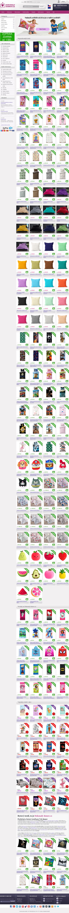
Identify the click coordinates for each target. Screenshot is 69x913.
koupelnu (35, 832)
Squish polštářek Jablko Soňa (35, 564)
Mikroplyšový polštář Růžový (62, 310)
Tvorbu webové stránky (23, 911)
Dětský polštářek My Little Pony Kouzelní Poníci (35, 890)
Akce (2, 31)
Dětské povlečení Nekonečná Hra (22, 738)
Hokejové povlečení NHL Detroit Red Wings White (61, 793)
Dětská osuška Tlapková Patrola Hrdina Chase (21, 679)
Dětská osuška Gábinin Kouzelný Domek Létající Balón (49, 57)
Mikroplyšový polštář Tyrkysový (47, 293)
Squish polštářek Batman (34, 492)
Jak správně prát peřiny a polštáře (6, 75)
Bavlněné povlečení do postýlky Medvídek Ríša (35, 129)
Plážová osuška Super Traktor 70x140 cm (35, 347)
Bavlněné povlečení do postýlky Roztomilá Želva (22, 129)
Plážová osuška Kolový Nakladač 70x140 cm (61, 347)
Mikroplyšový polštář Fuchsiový (21, 329)
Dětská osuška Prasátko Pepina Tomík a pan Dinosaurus (35, 679)
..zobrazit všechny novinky (5, 124)
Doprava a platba (5, 49)
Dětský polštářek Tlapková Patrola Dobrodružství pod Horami (35, 854)
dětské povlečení (60, 826)
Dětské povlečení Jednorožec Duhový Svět (62, 438)
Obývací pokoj (8, 22)
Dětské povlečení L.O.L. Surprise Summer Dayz (61, 738)
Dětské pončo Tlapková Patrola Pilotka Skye (49, 661)
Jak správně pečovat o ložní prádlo (7, 78)
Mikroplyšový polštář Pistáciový (61, 257)
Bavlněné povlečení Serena (48, 546)
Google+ (59, 901)
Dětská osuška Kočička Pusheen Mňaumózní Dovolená (22, 720)
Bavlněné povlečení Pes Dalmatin (34, 456)
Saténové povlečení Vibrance (62, 492)
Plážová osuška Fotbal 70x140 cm (22, 347)
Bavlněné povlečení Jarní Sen (49, 165)
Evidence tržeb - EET (6, 61)
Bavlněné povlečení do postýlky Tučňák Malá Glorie (62, 129)
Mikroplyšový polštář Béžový (62, 328)
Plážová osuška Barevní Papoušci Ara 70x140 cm (48, 366)
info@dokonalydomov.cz (48, 899)
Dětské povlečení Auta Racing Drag (62, 456)
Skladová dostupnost (5, 53)
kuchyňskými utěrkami (58, 829)
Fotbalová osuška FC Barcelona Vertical (22, 57)
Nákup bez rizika (5, 51)
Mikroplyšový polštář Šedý (35, 328)
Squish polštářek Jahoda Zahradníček (61, 565)
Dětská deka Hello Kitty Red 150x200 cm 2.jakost (22, 811)
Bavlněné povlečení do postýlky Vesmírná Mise (22, 166)
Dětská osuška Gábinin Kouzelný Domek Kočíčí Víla (35, 697)
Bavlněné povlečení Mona (34, 546)
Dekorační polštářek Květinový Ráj (49, 811)
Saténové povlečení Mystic (21, 510)
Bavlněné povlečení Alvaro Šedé (22, 792)
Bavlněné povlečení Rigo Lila (35, 792)
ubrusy (22, 829)
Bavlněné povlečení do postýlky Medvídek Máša (49, 129)
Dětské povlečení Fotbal (48, 455)
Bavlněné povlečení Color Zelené (61, 238)
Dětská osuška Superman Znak (49, 756)
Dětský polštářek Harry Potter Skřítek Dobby (22, 854)
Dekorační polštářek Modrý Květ (62, 811)
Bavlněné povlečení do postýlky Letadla (49, 148)
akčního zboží (32, 821)
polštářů (56, 820)
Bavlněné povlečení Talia (61, 528)
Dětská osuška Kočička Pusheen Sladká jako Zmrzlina (49, 720)
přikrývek (53, 820)
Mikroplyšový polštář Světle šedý (49, 329)
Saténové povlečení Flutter (21, 528)
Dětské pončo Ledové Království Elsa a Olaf (21, 661)
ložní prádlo (33, 822)
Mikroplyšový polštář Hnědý (49, 274)
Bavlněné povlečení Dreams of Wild (49, 184)
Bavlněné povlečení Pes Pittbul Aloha (49, 738)
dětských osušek (34, 828)
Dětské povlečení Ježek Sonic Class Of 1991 (62, 890)
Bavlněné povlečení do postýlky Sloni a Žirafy (62, 148)
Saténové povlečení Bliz (48, 510)
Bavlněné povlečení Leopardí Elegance (35, 202)
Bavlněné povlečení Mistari (62, 183)
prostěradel (49, 820)
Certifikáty (4, 89)
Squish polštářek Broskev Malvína (48, 584)
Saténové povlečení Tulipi (48, 492)
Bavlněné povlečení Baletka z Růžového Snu (22, 456)
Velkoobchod (4, 56)
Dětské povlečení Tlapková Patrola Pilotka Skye (48, 384)
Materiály (3, 87)
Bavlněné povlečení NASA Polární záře (48, 775)
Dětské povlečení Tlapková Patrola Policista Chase (35, 384)
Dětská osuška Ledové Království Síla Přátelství (61, 75)
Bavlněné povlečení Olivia (21, 546)
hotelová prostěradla (59, 835)
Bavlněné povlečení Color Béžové (21, 220)
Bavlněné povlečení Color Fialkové (21, 257)
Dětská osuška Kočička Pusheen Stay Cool (62, 720)
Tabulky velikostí (5, 91)
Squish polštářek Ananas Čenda (62, 583)
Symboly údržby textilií (6, 69)
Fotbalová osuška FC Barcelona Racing (36, 57)
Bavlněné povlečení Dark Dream (34, 184)
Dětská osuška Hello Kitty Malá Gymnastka (62, 625)
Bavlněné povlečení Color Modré (48, 238)
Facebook (59, 899)
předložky (28, 836)
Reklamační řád (4, 48)
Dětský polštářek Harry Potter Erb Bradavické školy (62, 854)
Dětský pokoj (24, 826)
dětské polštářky (33, 827)
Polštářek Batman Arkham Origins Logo (62, 872)
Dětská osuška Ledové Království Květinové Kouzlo (22, 93)
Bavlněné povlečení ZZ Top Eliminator (22, 775)
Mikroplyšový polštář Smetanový (34, 311)
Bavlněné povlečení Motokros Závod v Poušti (35, 438)
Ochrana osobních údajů (6, 63)
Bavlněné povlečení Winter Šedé (22, 202)
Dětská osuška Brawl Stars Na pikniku (35, 111)
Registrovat (12, 901)
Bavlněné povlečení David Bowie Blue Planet (34, 775)
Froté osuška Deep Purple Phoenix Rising (34, 811)
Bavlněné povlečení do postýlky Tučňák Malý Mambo (22, 148)
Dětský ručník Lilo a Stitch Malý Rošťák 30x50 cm (48, 643)
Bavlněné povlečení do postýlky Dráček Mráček (35, 148)
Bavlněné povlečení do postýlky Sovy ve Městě (35, 166)
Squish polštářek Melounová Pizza (22, 602)
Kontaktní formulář (46, 911)
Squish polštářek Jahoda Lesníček (48, 565)
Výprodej (3, 29)
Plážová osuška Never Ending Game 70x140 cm (35, 366)
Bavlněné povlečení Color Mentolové (48, 220)
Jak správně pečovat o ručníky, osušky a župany (6, 82)
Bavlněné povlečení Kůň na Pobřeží (48, 438)
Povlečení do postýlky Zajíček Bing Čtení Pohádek (22, 420)
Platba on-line (4, 54)
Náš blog (3, 94)
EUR (49, 8)
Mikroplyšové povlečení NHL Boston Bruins (35, 872)
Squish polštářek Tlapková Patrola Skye (21, 475)
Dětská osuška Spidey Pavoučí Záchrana (35, 93)
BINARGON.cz (32, 911)
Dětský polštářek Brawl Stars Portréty (49, 872)
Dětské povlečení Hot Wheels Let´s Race (35, 402)
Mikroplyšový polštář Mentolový (47, 311)
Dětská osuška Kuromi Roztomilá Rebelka (34, 625)
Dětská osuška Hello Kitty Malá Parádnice (49, 625)
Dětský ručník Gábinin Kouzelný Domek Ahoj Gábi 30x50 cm (62, 643)
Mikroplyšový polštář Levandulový (21, 293)
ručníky (65, 828)
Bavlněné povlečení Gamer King (21, 438)
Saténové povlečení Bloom (35, 510)
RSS (58, 903)
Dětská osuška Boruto (34, 756)
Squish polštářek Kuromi (21, 492)
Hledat (41, 6)
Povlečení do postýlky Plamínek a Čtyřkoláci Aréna (49, 420)
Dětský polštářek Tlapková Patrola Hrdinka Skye (48, 854)
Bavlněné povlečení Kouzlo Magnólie (62, 166)
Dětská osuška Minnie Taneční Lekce (49, 111)
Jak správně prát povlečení (6, 72)
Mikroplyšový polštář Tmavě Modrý (49, 257)
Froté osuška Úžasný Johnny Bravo (22, 757)
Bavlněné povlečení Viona (61, 546)
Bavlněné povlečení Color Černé (34, 238)
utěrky (19, 829)
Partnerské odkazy (5, 93)
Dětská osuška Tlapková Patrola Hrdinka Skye (21, 111)
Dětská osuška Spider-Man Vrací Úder (48, 93)
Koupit (27, 54)
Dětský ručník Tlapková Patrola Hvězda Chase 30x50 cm (35, 643)
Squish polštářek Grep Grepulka (34, 602)
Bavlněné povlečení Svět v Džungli (21, 184)
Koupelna (8, 26)
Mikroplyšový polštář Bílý (35, 256)
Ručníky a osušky (42, 834)
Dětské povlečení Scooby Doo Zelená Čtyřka (62, 775)
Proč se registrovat (5, 58)
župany (31, 834)
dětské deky (25, 827)
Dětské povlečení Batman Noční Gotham (62, 402)
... (1, 114)
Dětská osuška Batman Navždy (62, 678)
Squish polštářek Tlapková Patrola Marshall (35, 475)
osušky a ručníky (51, 832)
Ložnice (8, 19)
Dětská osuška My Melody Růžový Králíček (21, 697)
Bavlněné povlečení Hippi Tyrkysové (48, 793)
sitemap (41, 911)
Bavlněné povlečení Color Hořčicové (21, 238)
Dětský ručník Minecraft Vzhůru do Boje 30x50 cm (21, 643)
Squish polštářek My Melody (62, 474)
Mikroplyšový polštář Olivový (35, 274)
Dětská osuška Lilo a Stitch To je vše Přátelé (22, 75)
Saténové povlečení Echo (61, 510)
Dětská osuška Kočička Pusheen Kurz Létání (36, 720)
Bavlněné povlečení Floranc (48, 528)
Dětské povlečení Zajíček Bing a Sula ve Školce (62, 384)
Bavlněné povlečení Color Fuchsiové (48, 202)
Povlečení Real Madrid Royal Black (22, 384)
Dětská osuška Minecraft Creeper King (48, 679)
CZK (49, 5)
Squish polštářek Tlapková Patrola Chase (48, 475)
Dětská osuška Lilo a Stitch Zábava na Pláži (62, 57)
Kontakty (3, 60)
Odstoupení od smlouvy (6, 71)
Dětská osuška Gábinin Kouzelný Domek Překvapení (49, 697)
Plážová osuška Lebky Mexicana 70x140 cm (21, 366)
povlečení (45, 820)
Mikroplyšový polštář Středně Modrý (35, 293)
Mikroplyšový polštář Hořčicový (21, 275)
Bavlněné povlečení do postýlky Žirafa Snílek (62, 111)
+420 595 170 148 (47, 901)
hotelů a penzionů (42, 835)
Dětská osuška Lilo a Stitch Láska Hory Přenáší (35, 75)
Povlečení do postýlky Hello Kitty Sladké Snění (62, 420)
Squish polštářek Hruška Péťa (22, 564)
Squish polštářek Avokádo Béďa (35, 584)
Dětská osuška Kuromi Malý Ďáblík (22, 625)
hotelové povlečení (52, 835)
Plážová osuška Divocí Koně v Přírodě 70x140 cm (62, 366)
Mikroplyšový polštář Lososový (62, 292)
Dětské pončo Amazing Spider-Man (62, 661)
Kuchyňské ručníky (44, 829)
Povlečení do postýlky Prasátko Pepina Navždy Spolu (35, 420)
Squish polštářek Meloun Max (22, 583)
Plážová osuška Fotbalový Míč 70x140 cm (49, 347)
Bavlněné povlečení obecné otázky (7, 85)
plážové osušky (26, 834)
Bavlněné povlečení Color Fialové (61, 202)
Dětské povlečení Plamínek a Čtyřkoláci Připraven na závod (22, 402)
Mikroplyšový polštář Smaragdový (61, 275)
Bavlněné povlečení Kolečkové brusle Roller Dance (35, 738)
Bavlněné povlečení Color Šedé (35, 219)
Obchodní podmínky (5, 46)
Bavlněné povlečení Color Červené (61, 220)
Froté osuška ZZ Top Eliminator (60, 757)
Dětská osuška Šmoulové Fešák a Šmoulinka (62, 93)
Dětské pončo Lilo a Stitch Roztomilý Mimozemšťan (35, 661)
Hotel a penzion (8, 28)
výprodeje (37, 821)
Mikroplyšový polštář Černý (22, 310)
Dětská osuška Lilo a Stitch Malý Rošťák (48, 75)
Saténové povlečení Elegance (35, 528)
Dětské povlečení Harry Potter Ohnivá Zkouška (49, 402)
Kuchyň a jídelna (8, 24)
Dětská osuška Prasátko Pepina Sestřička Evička (62, 697)
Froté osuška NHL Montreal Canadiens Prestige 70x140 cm (49, 890)
